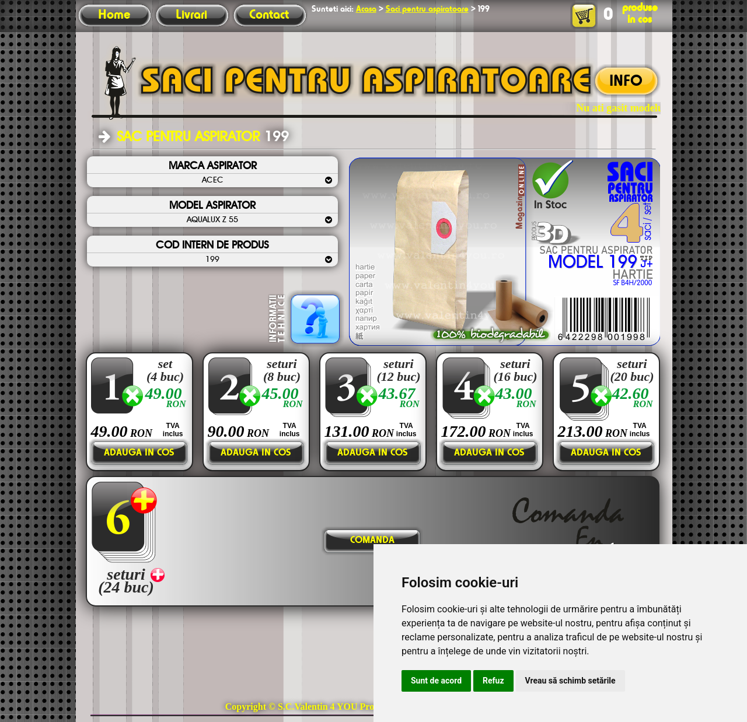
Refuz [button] (493, 680)
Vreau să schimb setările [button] (570, 680)
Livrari (191, 15)
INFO (626, 81)
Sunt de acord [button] (436, 680)
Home (114, 15)
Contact (269, 15)
